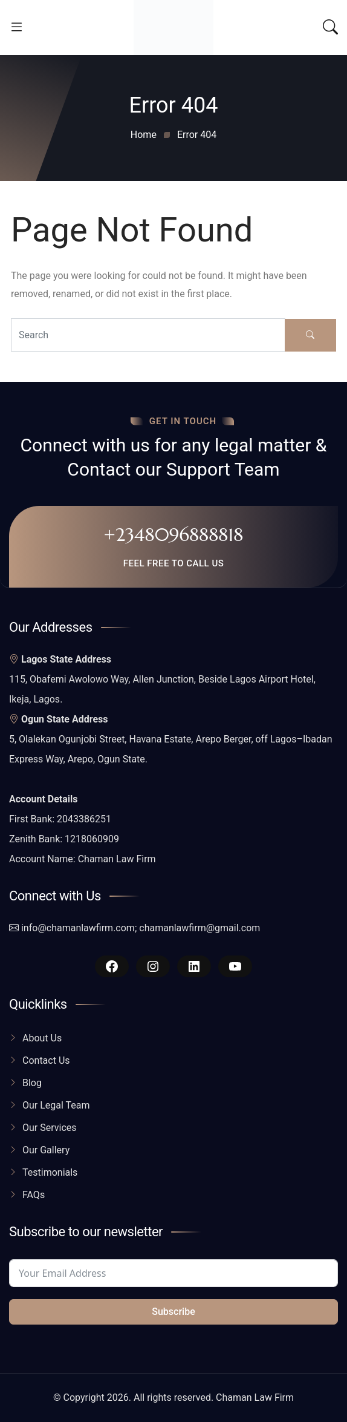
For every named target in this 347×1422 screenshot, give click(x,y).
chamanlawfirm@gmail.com (199, 928)
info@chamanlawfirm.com (78, 928)
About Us (42, 1038)
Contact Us (46, 1060)
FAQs (33, 1195)
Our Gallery (46, 1150)
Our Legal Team (56, 1105)
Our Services (49, 1127)
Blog (32, 1083)
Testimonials (49, 1172)
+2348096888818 (173, 534)
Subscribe (173, 1311)
